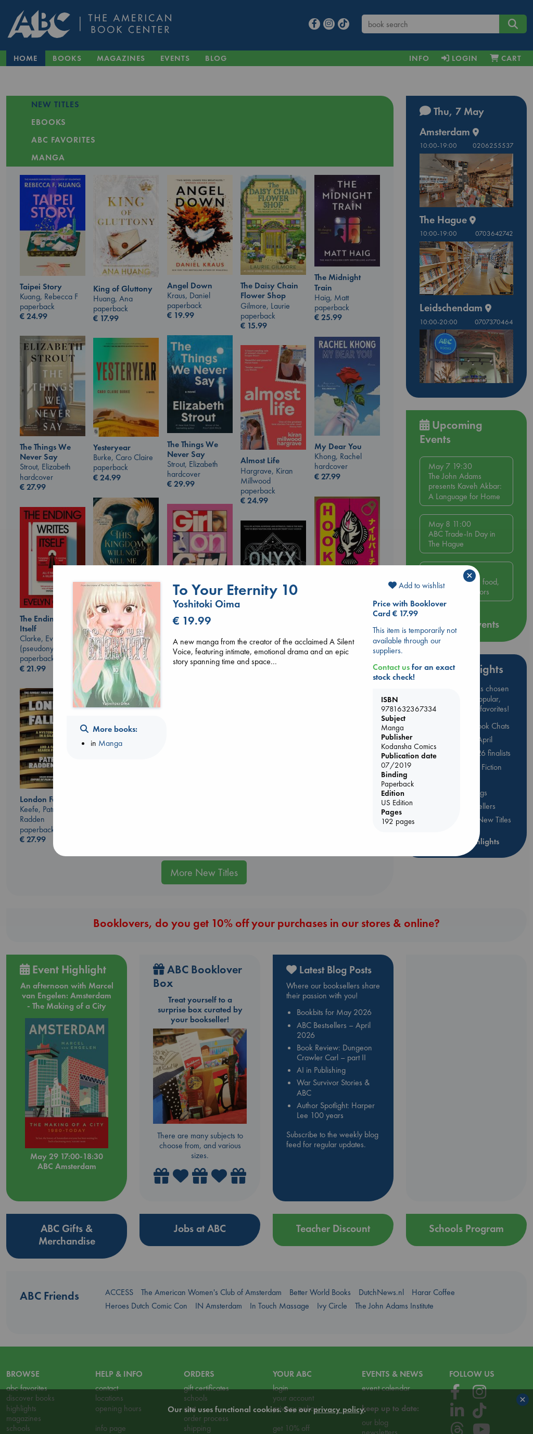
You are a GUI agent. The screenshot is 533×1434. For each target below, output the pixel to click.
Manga (110, 743)
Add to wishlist (416, 585)
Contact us (391, 667)
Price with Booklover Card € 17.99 (410, 608)
